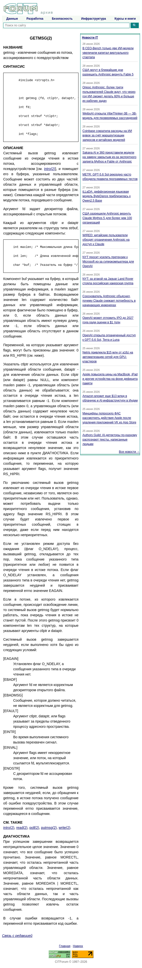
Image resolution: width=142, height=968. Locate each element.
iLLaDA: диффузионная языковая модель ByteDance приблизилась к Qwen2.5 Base (106, 196)
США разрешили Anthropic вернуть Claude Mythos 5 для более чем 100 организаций (107, 218)
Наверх (78, 946)
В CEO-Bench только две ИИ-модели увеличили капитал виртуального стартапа (108, 53)
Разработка (34, 18)
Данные (12, 18)
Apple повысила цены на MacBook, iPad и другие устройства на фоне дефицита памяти (110, 379)
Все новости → (129, 452)
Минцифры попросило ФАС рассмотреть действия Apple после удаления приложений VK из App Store (109, 418)
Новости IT (90, 37)
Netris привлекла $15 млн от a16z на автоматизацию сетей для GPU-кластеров (107, 357)
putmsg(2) (49, 828)
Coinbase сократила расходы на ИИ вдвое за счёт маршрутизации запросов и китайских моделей (107, 135)
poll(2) (34, 828)
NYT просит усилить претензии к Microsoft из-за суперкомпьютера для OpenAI (108, 261)
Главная (65, 946)
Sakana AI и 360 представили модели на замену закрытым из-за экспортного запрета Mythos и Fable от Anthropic (109, 157)
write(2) (65, 828)
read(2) (21, 828)
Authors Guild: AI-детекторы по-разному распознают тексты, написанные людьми (109, 439)
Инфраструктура (93, 18)
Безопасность (62, 18)
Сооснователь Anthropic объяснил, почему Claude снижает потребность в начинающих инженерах (109, 300)
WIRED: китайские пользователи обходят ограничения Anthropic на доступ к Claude (106, 239)
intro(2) (49, 169)
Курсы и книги (125, 18)
